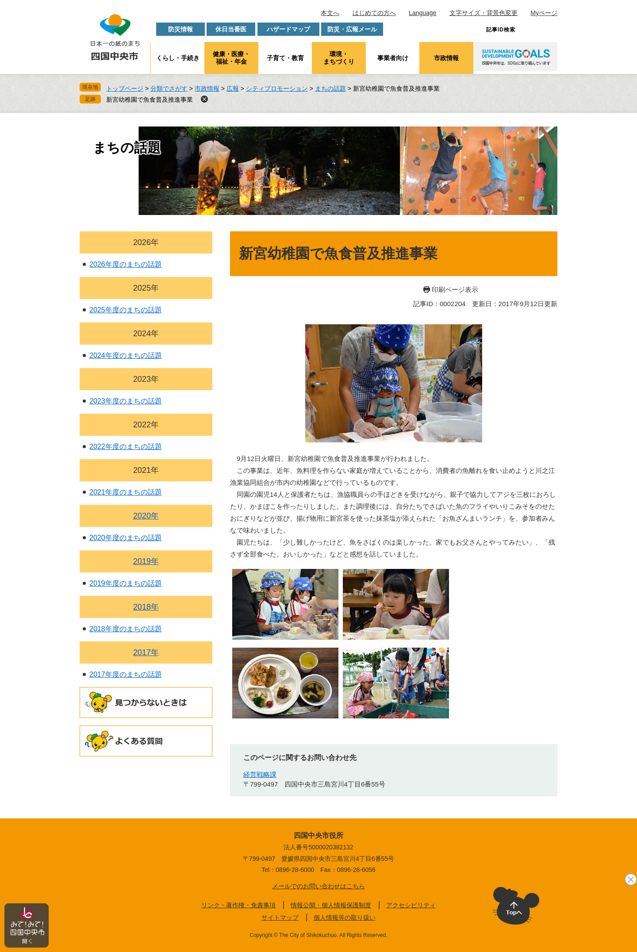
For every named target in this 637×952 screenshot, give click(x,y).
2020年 (146, 515)
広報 (232, 88)
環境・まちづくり (338, 57)
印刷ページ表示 (455, 289)
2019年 (146, 561)
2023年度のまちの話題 (125, 401)
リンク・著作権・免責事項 (238, 905)
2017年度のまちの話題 (125, 674)
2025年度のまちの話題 (125, 310)
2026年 (146, 242)
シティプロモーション (277, 88)
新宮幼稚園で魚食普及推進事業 (149, 99)
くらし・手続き (178, 57)
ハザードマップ (288, 29)
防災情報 (180, 29)
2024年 (146, 333)
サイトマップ (280, 917)
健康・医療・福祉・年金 (231, 57)
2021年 (146, 470)
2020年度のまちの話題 (125, 537)
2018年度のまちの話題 (125, 629)
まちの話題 (330, 88)
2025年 (146, 288)
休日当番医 (230, 29)
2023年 (146, 379)
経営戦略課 (259, 774)
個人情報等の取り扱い (345, 917)
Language (422, 12)
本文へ (330, 12)
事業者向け (392, 57)
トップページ (124, 88)
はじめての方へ (374, 12)
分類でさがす (169, 88)
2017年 (146, 652)
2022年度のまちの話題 (125, 446)
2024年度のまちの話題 (125, 355)
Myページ (543, 12)
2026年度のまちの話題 (125, 264)
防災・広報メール (352, 29)
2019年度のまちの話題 (125, 583)
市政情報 (446, 57)
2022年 (146, 424)
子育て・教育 (285, 57)
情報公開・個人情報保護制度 (331, 905)
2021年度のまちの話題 (125, 492)
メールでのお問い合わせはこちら (318, 886)
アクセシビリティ (411, 905)
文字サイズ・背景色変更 (483, 12)
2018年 (146, 607)
